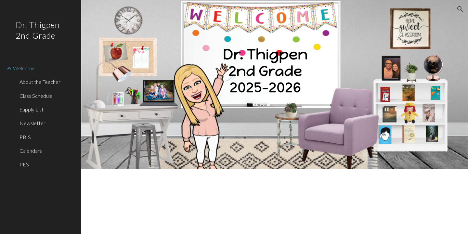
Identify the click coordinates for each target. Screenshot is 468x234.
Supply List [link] (32, 109)
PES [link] (24, 164)
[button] (460, 9)
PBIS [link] (25, 137)
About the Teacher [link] (40, 82)
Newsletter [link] (33, 123)
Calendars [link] (31, 151)
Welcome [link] (24, 68)
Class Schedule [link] (36, 96)
